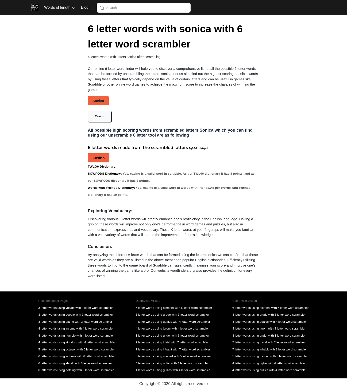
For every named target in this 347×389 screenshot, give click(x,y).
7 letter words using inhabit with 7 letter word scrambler (173, 349)
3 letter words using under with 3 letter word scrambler (172, 335)
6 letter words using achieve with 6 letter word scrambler (76, 356)
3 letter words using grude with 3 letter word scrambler (172, 314)
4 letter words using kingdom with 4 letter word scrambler (76, 342)
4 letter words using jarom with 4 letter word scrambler (172, 328)
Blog (85, 7)
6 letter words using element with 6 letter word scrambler (174, 308)
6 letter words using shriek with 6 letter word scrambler (75, 363)
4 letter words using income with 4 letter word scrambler (76, 328)
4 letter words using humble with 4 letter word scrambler (76, 335)
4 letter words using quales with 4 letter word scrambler (173, 321)
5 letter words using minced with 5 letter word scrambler (173, 356)
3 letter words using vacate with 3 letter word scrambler (75, 308)
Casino (99, 116)
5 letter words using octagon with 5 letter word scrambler (76, 349)
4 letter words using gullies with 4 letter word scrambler (173, 370)
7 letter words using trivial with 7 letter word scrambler (172, 342)
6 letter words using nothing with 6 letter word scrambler (76, 370)
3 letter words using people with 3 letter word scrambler (75, 314)
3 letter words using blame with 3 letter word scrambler (75, 321)
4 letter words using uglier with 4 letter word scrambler (172, 363)
